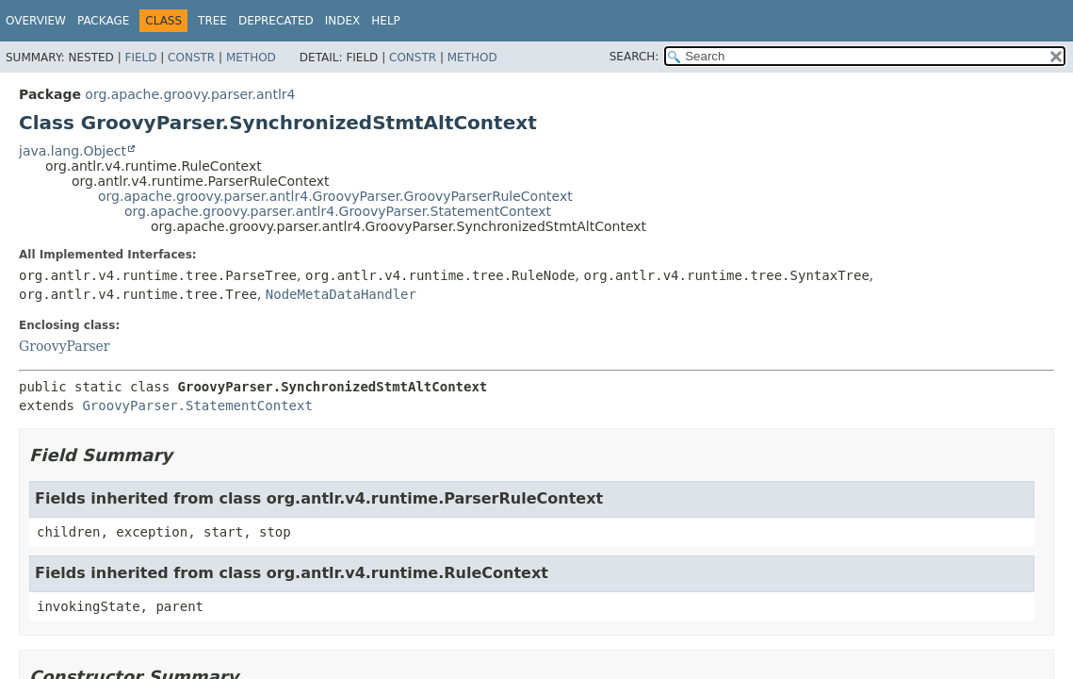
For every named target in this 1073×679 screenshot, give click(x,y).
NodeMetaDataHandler (341, 294)
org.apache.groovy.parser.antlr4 (190, 94)
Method (251, 57)
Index (343, 20)
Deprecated (276, 20)
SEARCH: (634, 56)
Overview (36, 20)
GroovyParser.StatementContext (197, 405)
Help (385, 20)
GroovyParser (64, 346)
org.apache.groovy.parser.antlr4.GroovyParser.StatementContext (337, 211)
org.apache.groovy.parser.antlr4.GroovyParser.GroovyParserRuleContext (335, 196)
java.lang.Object (72, 150)
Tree (212, 20)
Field (140, 57)
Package (103, 20)
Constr (191, 57)
